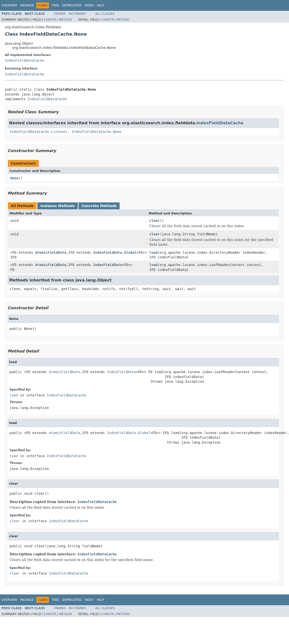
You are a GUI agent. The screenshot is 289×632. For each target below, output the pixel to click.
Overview (9, 5)
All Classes (105, 13)
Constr (50, 19)
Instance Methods (57, 206)
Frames (60, 13)
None (14, 178)
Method (65, 19)
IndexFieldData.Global (115, 252)
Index (89, 5)
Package (27, 5)
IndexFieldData (107, 265)
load (153, 252)
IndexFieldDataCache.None (96, 132)
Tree (55, 5)
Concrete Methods (99, 206)
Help (100, 5)
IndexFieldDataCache (24, 60)
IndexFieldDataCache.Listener (39, 132)
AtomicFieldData (50, 252)
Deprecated (72, 5)
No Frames (77, 13)
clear (154, 221)
